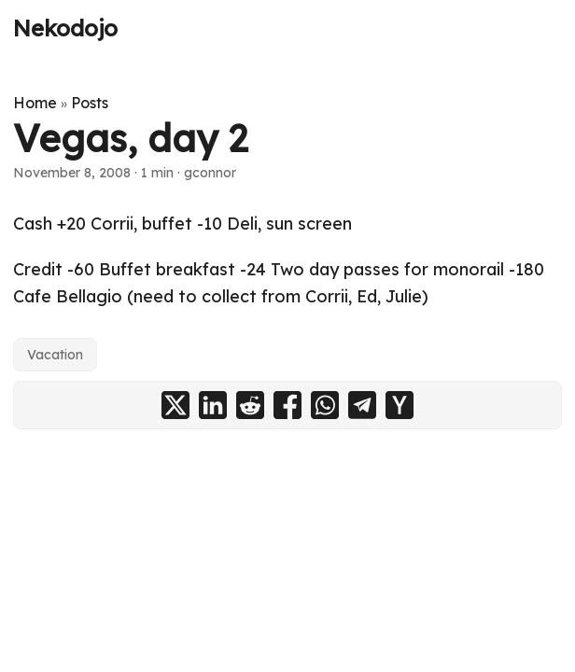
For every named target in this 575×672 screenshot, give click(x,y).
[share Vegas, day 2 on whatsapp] (325, 405)
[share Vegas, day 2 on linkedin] (213, 405)
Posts (89, 102)
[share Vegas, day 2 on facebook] (287, 405)
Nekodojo (65, 28)
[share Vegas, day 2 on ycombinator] (400, 405)
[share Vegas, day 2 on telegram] (362, 405)
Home (35, 102)
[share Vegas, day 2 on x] (175, 405)
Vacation (55, 354)
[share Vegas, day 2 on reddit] (250, 405)
